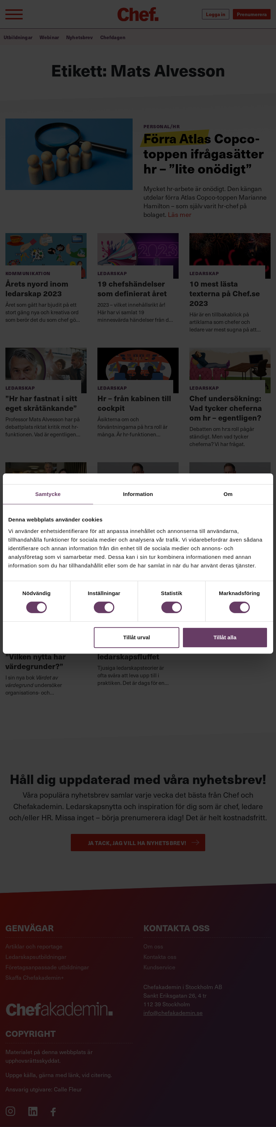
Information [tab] (138, 494)
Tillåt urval (136, 637)
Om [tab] (228, 494)
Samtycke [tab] (48, 494)
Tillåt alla (224, 637)
